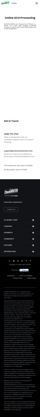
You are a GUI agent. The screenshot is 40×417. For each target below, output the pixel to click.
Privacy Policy (17, 278)
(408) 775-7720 (11, 134)
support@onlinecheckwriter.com (18, 151)
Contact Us (11, 209)
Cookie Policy (31, 278)
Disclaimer (11, 276)
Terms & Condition (25, 276)
